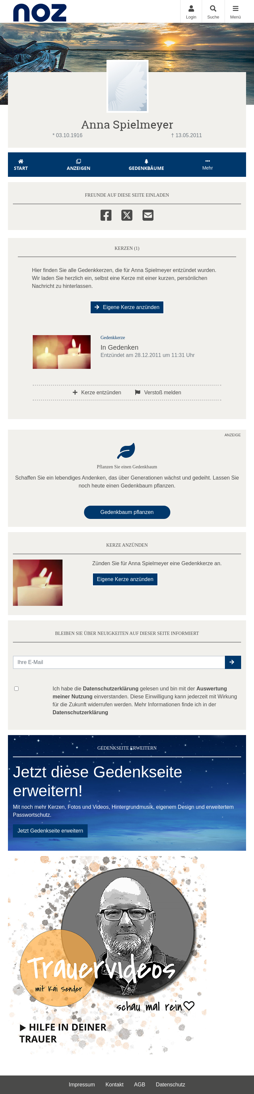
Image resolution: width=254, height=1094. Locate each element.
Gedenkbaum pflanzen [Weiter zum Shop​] (127, 512)
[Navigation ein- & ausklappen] (235, 11)
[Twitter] (126, 214)
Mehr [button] (207, 165)
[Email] (148, 214)
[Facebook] (106, 214)
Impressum (82, 1084)
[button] (233, 662)
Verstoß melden (158, 392)
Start (21, 165)
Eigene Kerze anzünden (127, 307)
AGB (139, 1084)
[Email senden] (119, 662)
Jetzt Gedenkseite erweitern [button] (50, 831)
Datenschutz (170, 1084)
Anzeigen (78, 165)
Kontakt (114, 1084)
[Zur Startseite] (39, 11)
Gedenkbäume (146, 165)
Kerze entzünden (97, 392)
